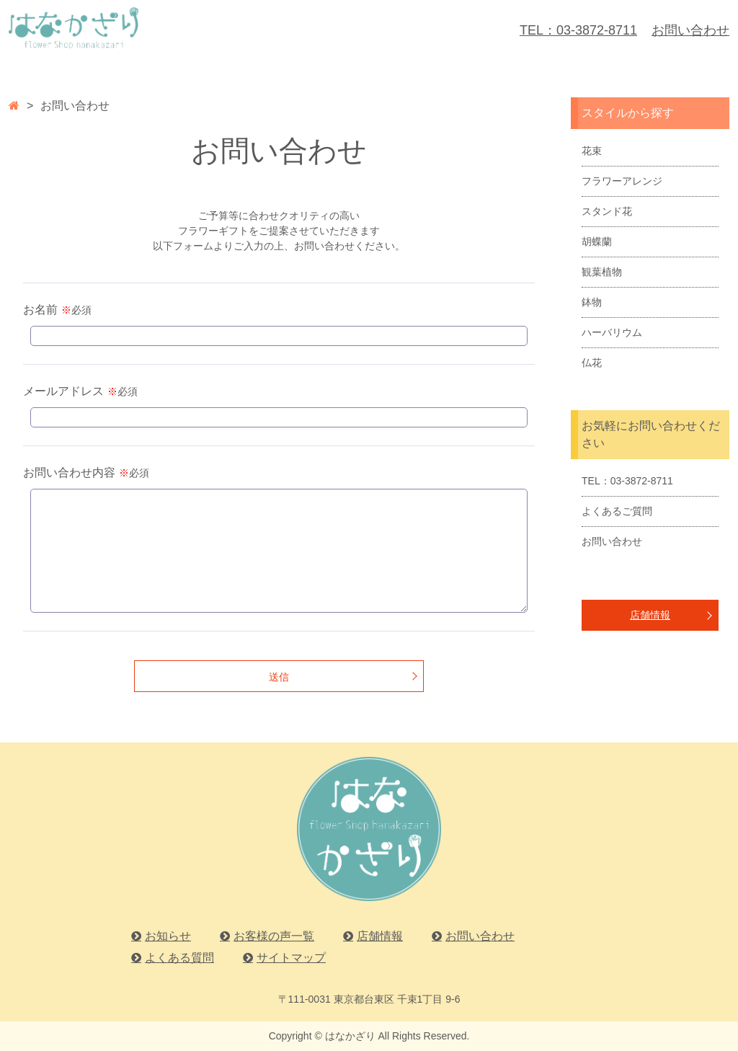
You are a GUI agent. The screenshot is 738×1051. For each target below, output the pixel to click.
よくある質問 (179, 958)
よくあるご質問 (617, 511)
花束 (592, 150)
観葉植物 (602, 272)
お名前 (40, 309)
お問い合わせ (690, 30)
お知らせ (168, 936)
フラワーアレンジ (622, 181)
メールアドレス (63, 391)
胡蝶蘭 (597, 241)
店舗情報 (650, 615)
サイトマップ (291, 958)
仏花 (592, 362)
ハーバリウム (612, 332)
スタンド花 (607, 211)
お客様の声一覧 (274, 936)
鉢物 (592, 302)
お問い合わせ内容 (69, 472)
